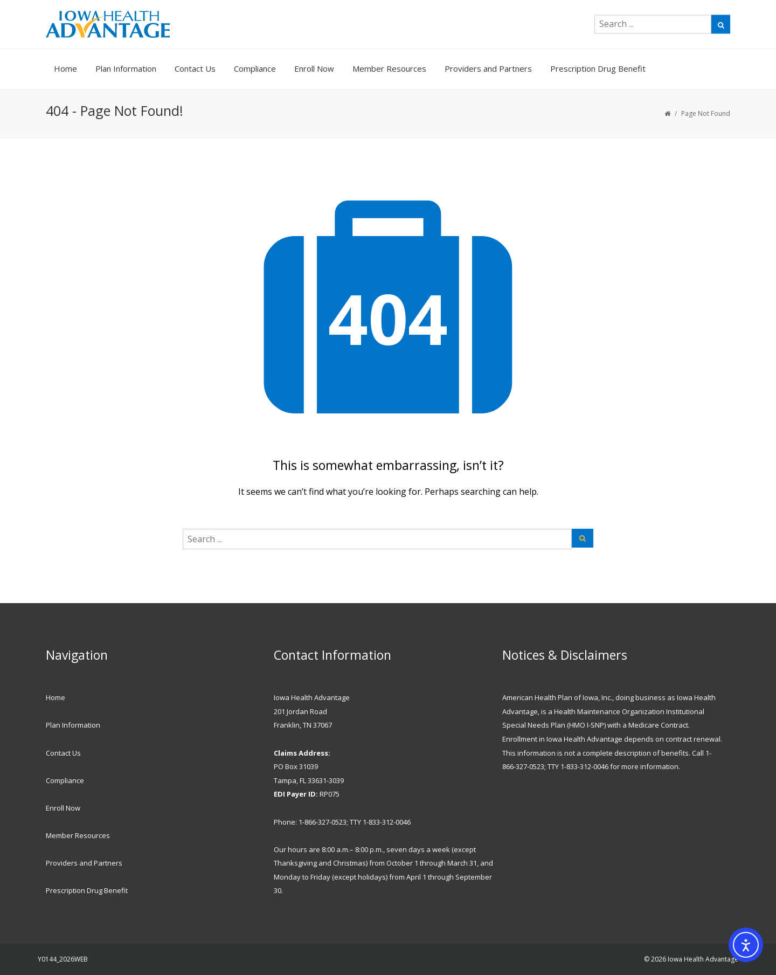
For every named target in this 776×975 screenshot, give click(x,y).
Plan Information (125, 68)
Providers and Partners (488, 68)
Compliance (255, 68)
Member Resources (389, 68)
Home (65, 68)
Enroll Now (314, 68)
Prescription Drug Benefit (598, 68)
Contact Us (195, 68)
